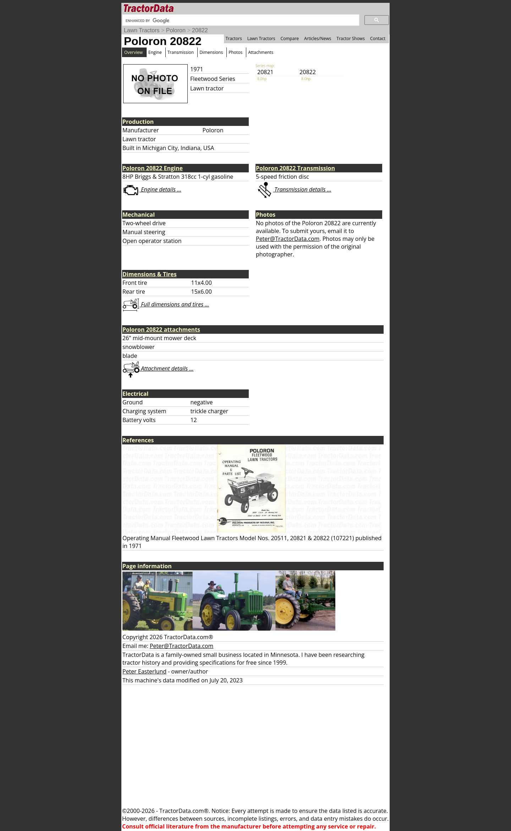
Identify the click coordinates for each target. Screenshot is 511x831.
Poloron (176, 30)
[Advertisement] (255, 746)
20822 (200, 30)
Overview (133, 52)
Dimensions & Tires (149, 274)
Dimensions (211, 52)
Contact (377, 38)
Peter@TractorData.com (287, 239)
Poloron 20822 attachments (161, 329)
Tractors (234, 38)
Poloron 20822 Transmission (295, 168)
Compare (289, 38)
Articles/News (317, 38)
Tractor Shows (350, 38)
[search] (240, 20)
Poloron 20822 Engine (152, 168)
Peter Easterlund (144, 671)
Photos (235, 52)
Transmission (180, 52)
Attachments (260, 52)
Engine (155, 52)
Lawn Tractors (141, 30)
